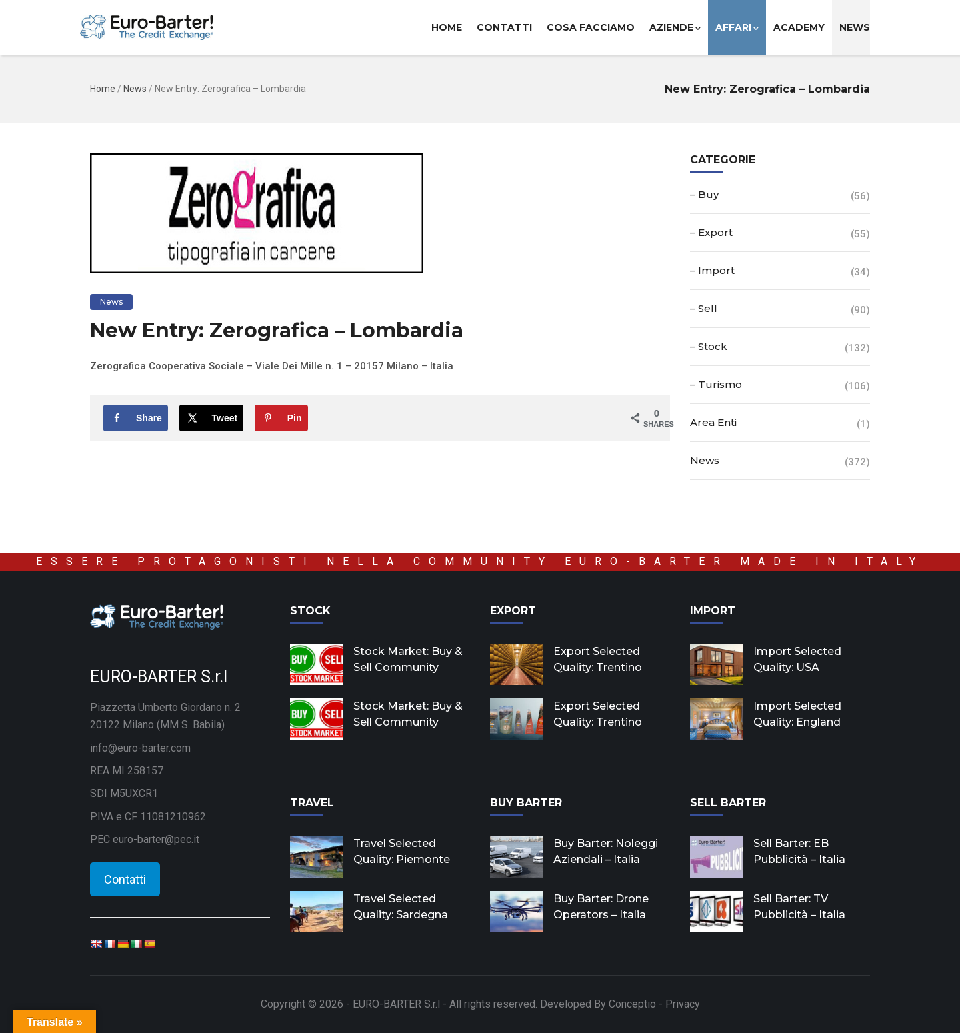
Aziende (675, 27)
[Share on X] (211, 418)
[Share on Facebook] (135, 418)
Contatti (504, 27)
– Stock (708, 346)
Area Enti (713, 422)
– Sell (703, 308)
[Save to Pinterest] (281, 418)
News (854, 27)
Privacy (682, 1004)
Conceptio (632, 1004)
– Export (711, 232)
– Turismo (716, 384)
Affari (737, 27)
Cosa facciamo (591, 27)
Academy (799, 27)
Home (446, 27)
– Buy (704, 194)
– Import (712, 270)
